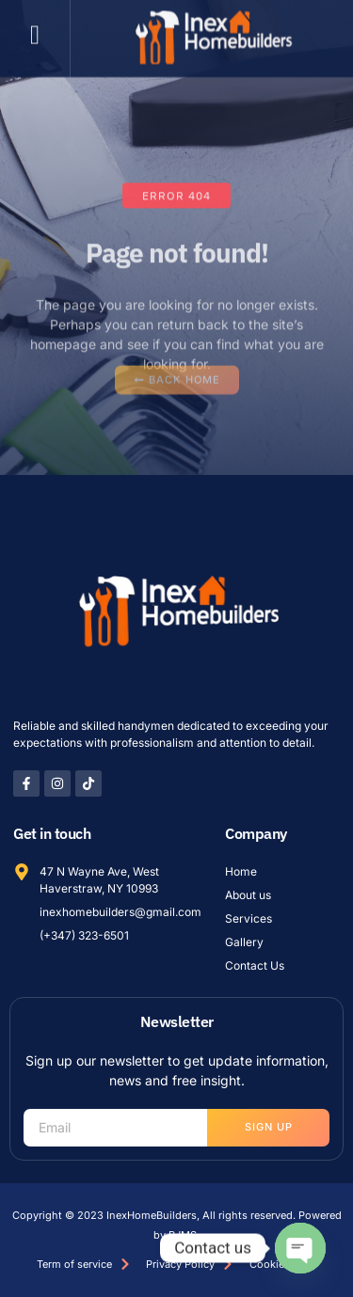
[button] (35, 26)
